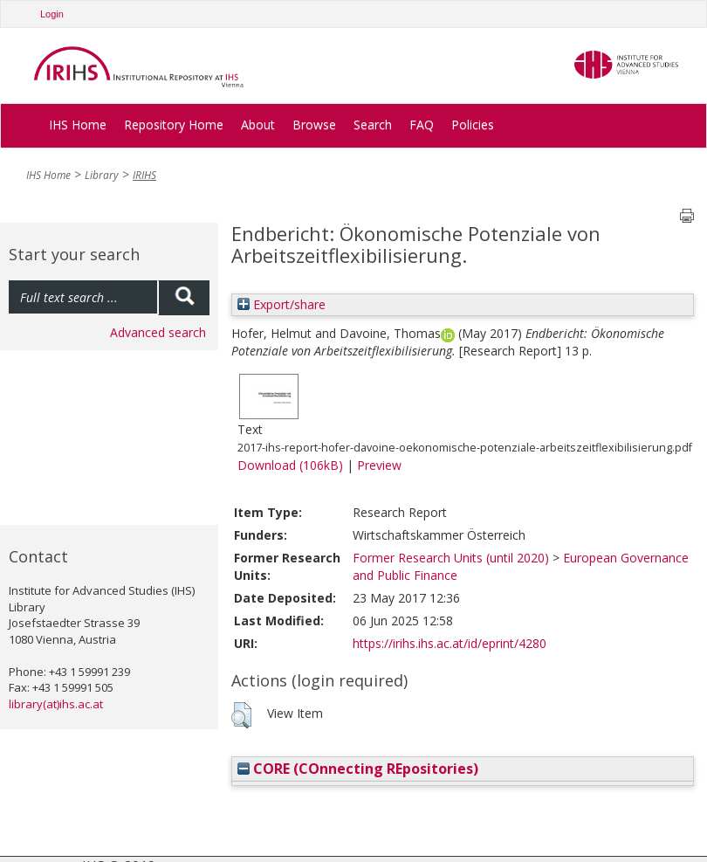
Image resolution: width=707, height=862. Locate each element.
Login (52, 14)
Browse (314, 124)
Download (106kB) (290, 465)
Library (102, 175)
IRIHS (144, 175)
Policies (472, 124)
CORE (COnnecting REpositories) (357, 768)
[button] (241, 715)
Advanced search (158, 332)
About (258, 124)
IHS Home (77, 124)
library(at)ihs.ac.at (56, 704)
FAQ (421, 124)
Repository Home (173, 124)
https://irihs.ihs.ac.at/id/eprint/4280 (449, 643)
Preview (379, 465)
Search (373, 124)
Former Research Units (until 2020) (451, 557)
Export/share (281, 304)
